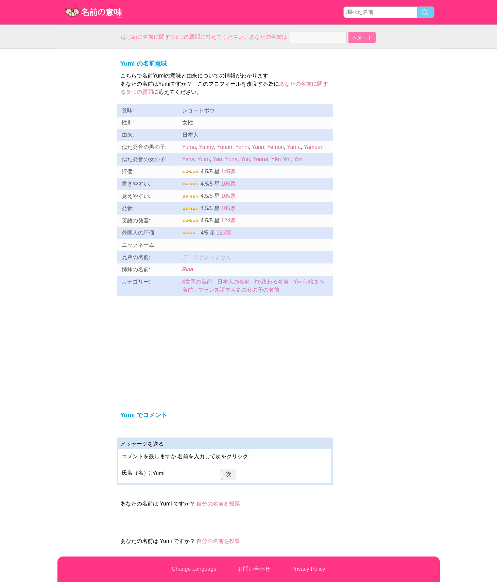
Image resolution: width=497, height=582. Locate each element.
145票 (228, 171)
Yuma (189, 147)
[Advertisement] (84, 151)
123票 (224, 233)
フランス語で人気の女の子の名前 (238, 290)
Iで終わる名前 (272, 282)
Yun (245, 159)
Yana (188, 159)
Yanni (242, 147)
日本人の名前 (233, 282)
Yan (217, 159)
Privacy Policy (308, 569)
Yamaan (313, 147)
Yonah (224, 147)
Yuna (231, 159)
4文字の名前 (197, 282)
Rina (187, 269)
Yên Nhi (281, 159)
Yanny (206, 147)
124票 (228, 220)
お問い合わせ (254, 569)
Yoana (260, 159)
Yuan (204, 159)
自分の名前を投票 (218, 504)
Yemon (275, 147)
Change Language (194, 569)
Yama (294, 147)
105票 (228, 184)
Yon (298, 159)
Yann (258, 147)
